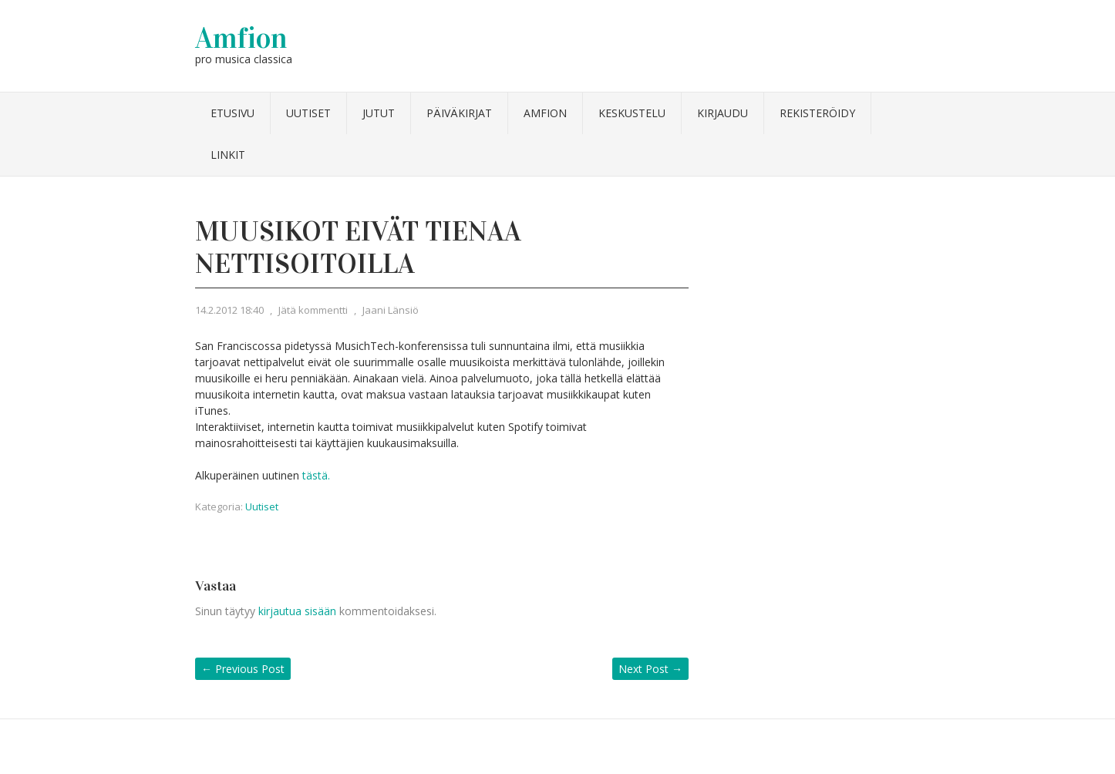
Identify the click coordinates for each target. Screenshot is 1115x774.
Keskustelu (631, 113)
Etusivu (232, 113)
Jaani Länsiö (390, 310)
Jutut (378, 113)
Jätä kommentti (313, 310)
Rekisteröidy (817, 113)
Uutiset (308, 113)
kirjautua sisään (297, 611)
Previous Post (243, 668)
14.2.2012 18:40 (229, 310)
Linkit (228, 154)
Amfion (241, 38)
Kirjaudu (722, 113)
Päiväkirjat (459, 113)
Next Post (650, 668)
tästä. (316, 475)
